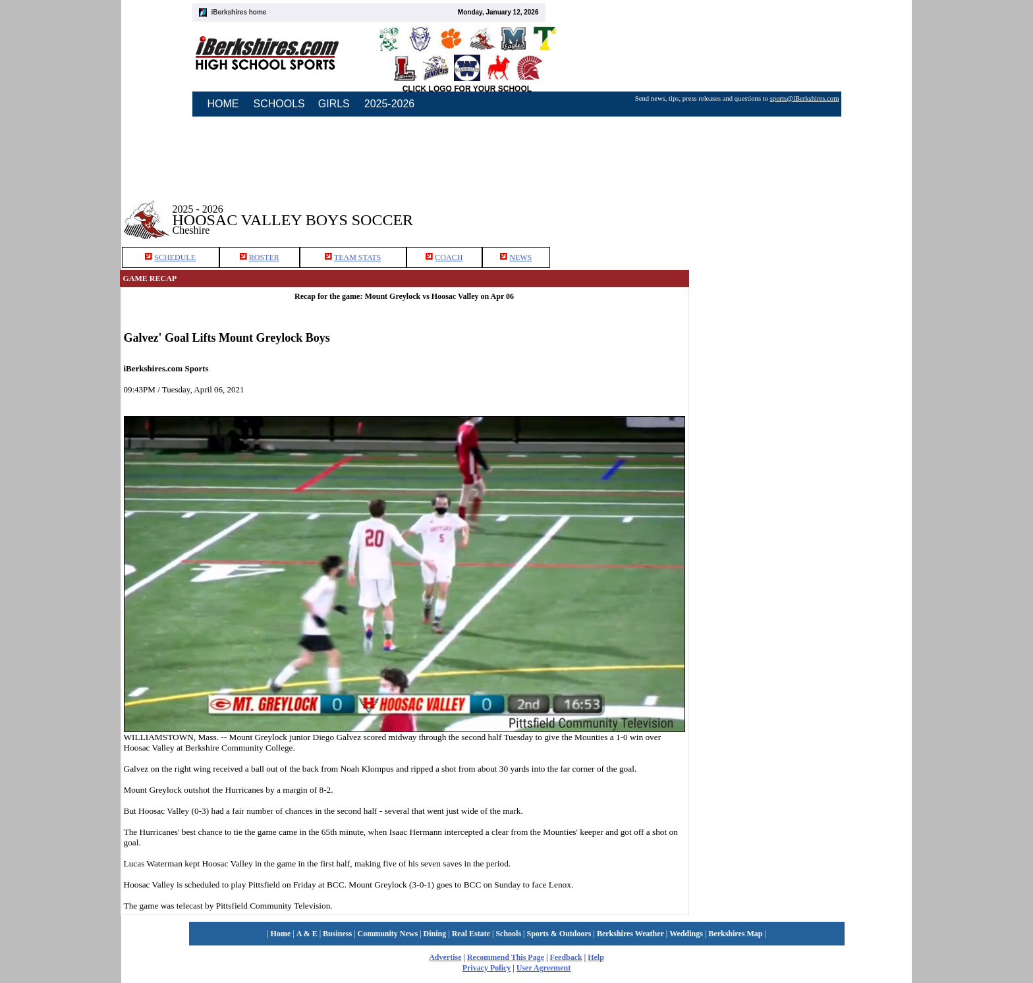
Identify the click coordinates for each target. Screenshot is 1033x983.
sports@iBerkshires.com (804, 98)
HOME (223, 103)
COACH (448, 257)
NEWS (520, 257)
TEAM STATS (357, 257)
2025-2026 (389, 103)
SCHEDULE (175, 257)
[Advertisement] (801, 210)
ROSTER (264, 257)
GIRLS (334, 103)
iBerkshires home (239, 12)
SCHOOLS (279, 103)
